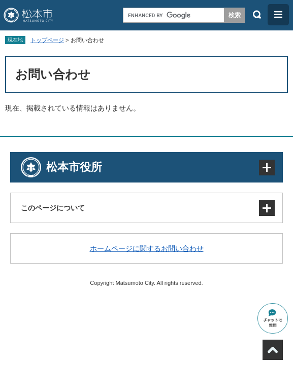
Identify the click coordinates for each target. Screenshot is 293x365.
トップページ (47, 40)
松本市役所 (74, 167)
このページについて (53, 208)
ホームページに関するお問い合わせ (147, 248)
